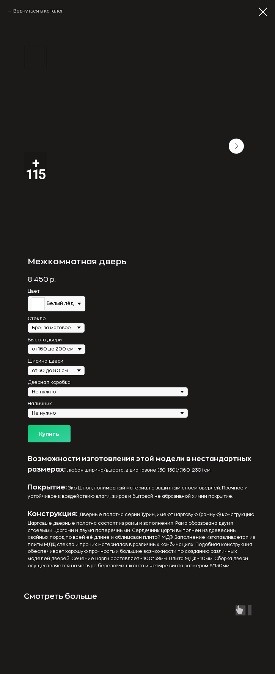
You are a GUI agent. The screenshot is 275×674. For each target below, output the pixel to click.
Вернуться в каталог (38, 11)
